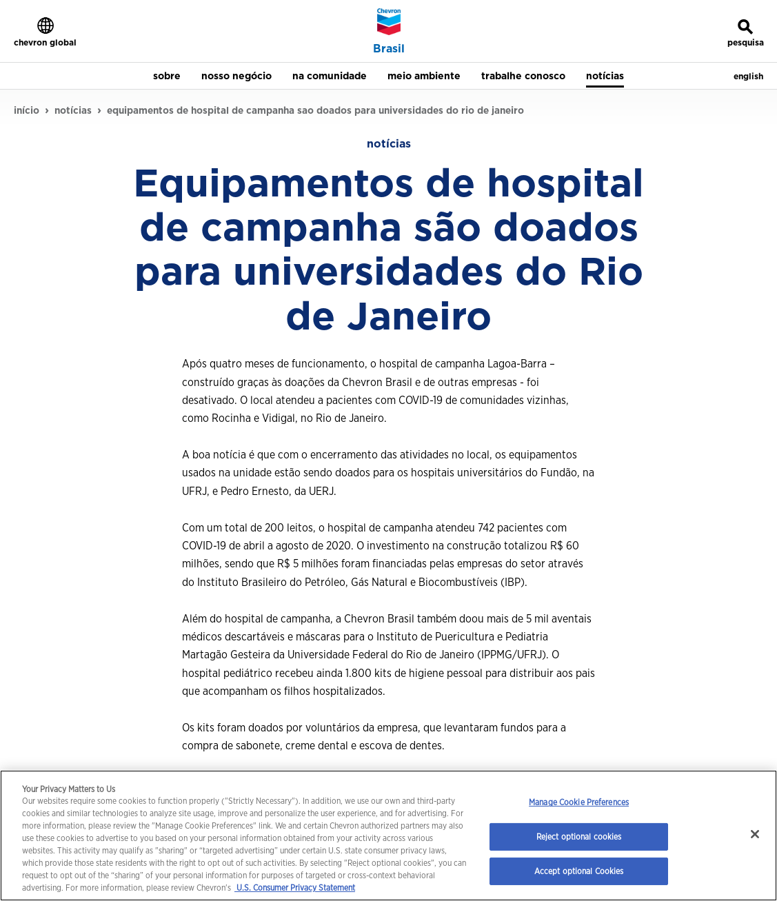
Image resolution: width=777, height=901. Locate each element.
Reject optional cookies (579, 836)
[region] (388, 835)
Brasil (389, 48)
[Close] (755, 834)
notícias (73, 110)
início (26, 110)
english (748, 76)
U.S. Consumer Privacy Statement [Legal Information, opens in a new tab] (294, 887)
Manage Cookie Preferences (579, 802)
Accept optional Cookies (579, 871)
